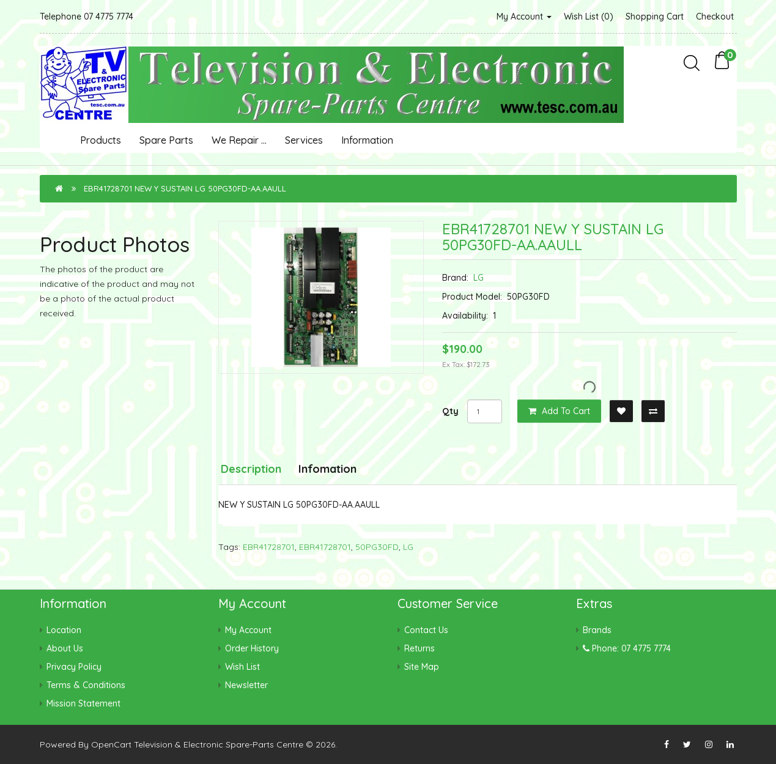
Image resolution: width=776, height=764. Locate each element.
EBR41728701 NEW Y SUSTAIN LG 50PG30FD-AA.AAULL (185, 188)
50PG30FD (377, 546)
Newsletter (246, 685)
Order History (252, 648)
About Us (64, 648)
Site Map (421, 666)
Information (367, 140)
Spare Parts (166, 140)
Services (304, 140)
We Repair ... (239, 140)
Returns (419, 648)
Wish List (242, 666)
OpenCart (111, 744)
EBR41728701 (269, 546)
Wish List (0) (588, 16)
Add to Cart (559, 411)
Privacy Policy (74, 666)
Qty (450, 411)
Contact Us (426, 630)
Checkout (715, 16)
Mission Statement (83, 703)
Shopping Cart (655, 16)
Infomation (327, 469)
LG (478, 277)
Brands (597, 630)
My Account (524, 16)
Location (63, 630)
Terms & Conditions (85, 685)
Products (100, 140)
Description (251, 469)
